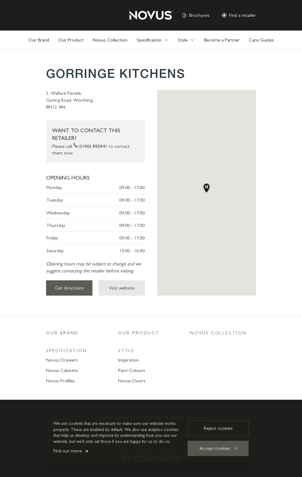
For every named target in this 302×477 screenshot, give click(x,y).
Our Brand (38, 40)
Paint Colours (131, 370)
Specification (66, 350)
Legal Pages (197, 417)
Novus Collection (110, 40)
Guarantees (175, 417)
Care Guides (261, 40)
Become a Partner (222, 40)
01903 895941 (93, 146)
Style (126, 350)
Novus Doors (132, 381)
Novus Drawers (62, 360)
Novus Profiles (60, 381)
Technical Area (149, 417)
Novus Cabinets (62, 370)
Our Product (71, 40)
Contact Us (125, 417)
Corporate (104, 417)
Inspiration (128, 360)
